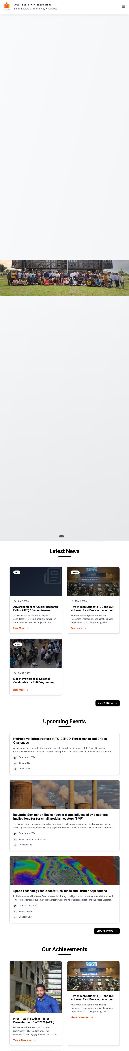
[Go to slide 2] (66, 536)
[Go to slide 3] (69, 536)
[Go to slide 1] (61, 536)
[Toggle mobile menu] (123, 7)
